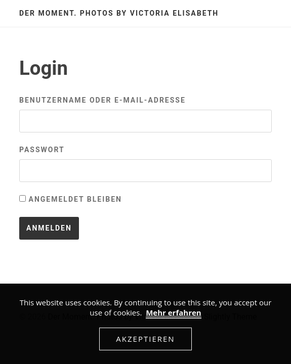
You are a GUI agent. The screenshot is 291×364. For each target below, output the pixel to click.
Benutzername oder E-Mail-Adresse (102, 100)
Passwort (42, 150)
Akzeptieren (145, 339)
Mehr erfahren (173, 312)
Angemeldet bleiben (70, 199)
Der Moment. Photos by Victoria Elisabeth (119, 13)
